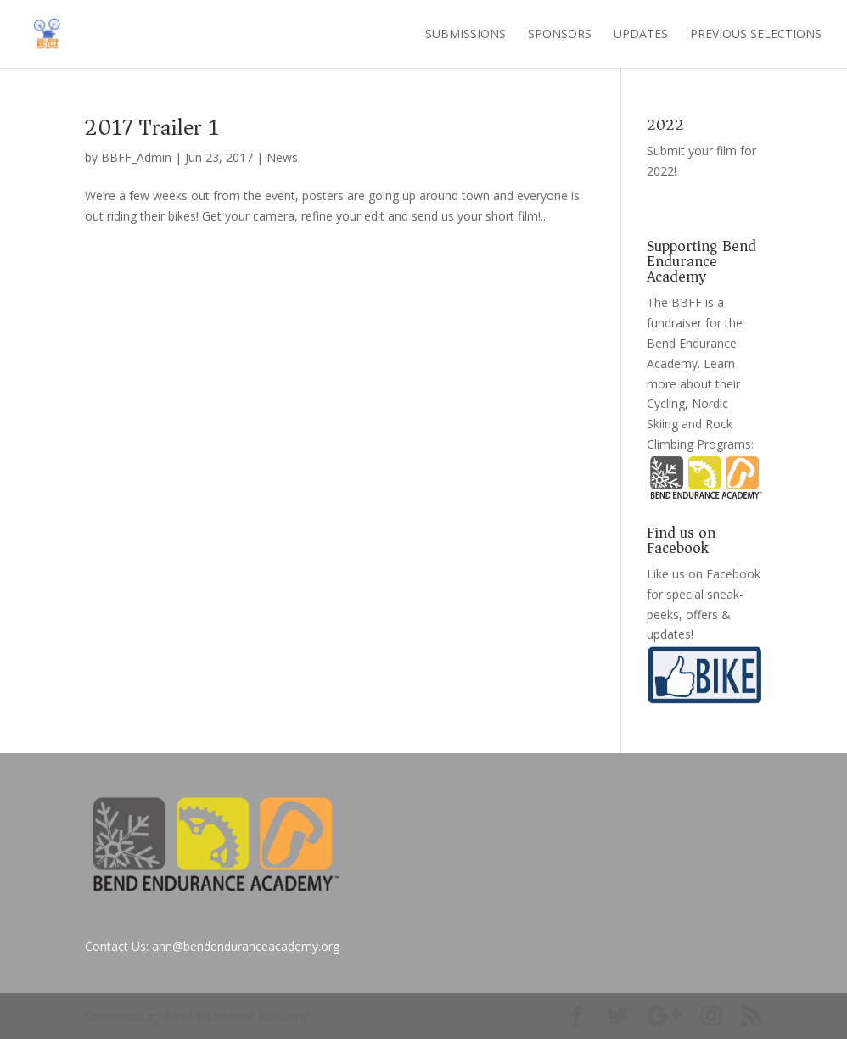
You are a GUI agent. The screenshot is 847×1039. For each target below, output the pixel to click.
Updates (641, 35)
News (282, 157)
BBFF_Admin (136, 157)
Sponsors (560, 35)
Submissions (465, 35)
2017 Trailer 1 (152, 128)
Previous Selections (756, 35)
